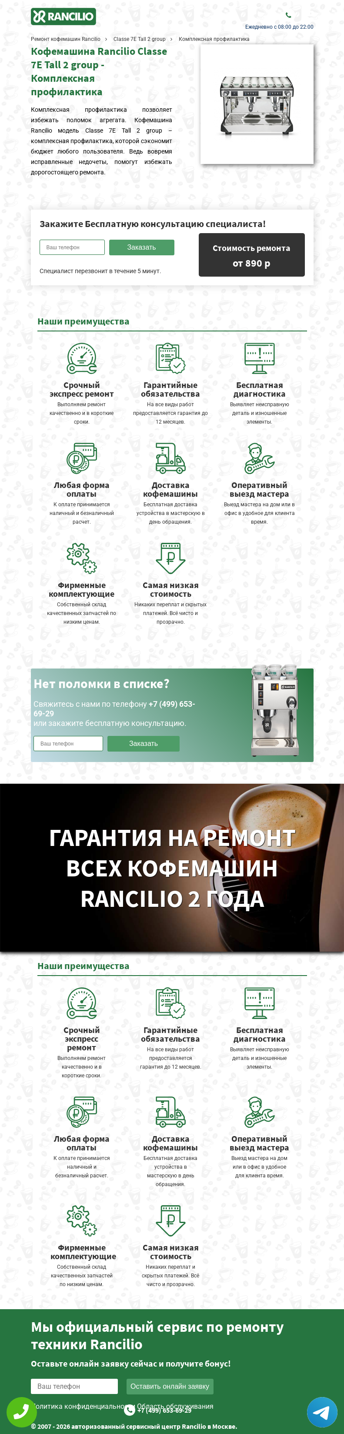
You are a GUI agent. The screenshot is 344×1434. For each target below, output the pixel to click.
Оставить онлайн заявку (169, 1386)
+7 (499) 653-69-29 (164, 1410)
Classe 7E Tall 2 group (140, 39)
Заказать (141, 247)
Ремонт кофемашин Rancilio (65, 39)
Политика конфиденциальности (83, 1406)
